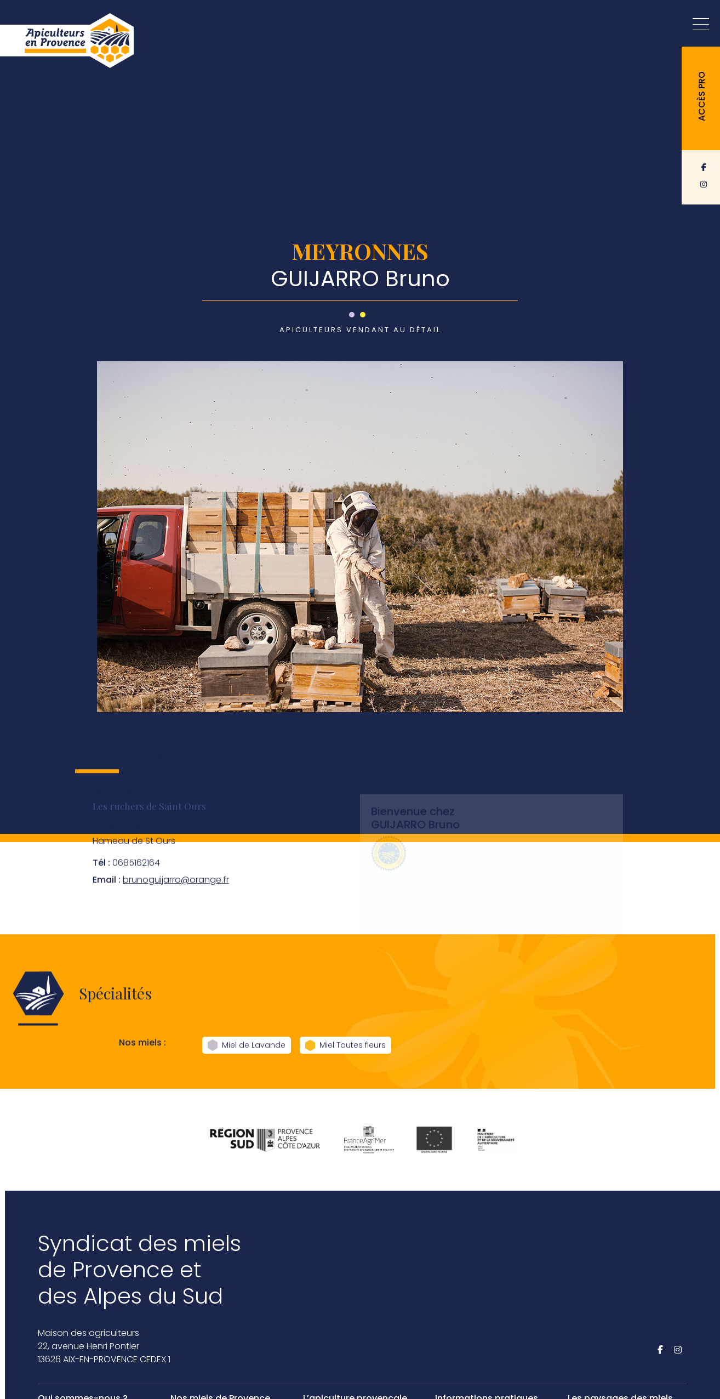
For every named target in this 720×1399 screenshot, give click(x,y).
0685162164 (126, 877)
